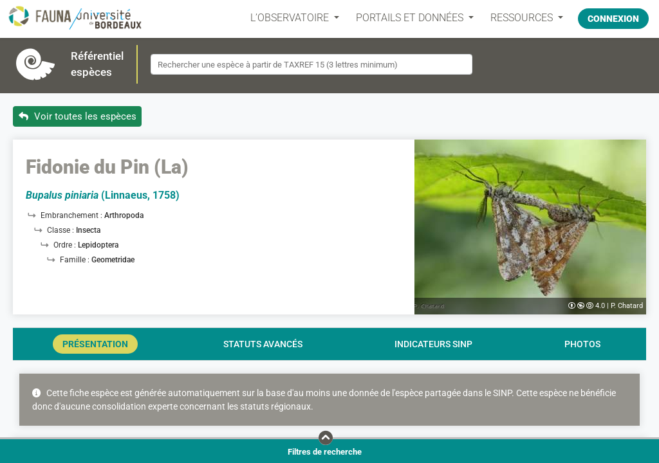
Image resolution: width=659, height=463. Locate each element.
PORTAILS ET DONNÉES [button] (408, 18)
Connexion (613, 17)
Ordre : (65, 245)
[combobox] (311, 64)
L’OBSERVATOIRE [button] (287, 18)
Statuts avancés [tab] (262, 344)
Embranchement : (72, 215)
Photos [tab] (582, 344)
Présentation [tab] (95, 344)
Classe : (61, 230)
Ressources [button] (519, 18)
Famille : (75, 259)
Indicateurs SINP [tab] (433, 344)
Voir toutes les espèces (77, 116)
